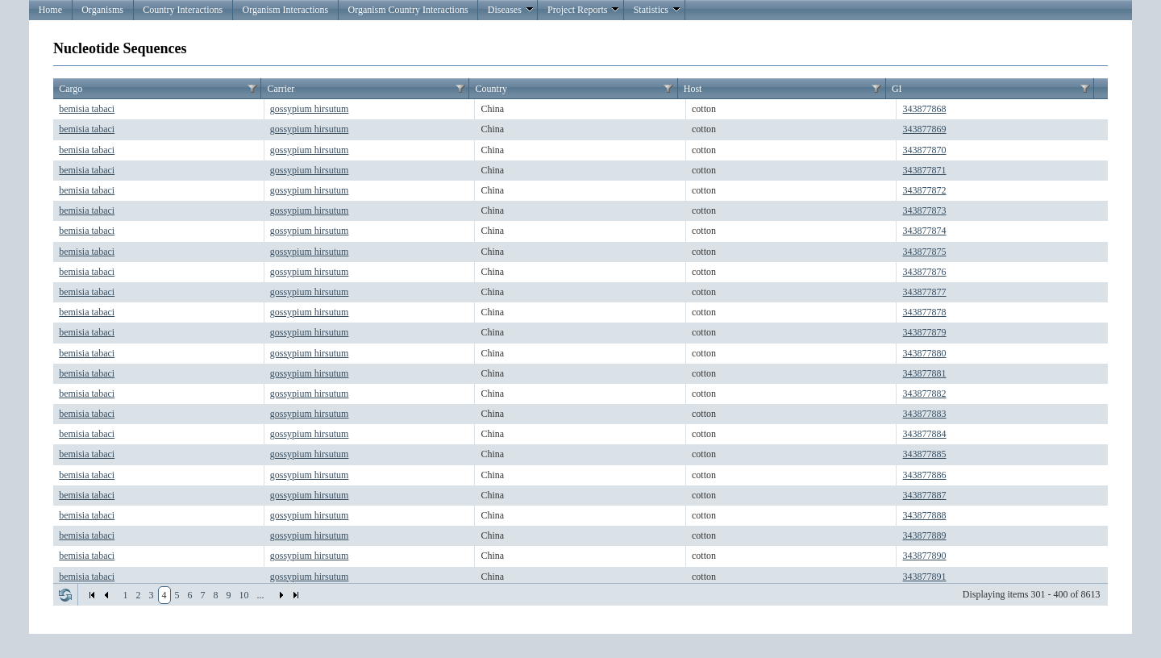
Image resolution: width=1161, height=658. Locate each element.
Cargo (70, 88)
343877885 (925, 454)
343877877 (925, 292)
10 (244, 595)
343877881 (925, 373)
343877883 (925, 413)
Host (693, 88)
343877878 (925, 312)
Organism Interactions (285, 9)
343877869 (925, 129)
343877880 (925, 353)
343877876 (925, 271)
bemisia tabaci (86, 109)
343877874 (925, 230)
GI (897, 88)
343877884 (925, 433)
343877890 (925, 555)
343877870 (925, 150)
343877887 (925, 495)
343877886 (925, 475)
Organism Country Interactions (407, 9)
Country (491, 88)
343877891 (925, 576)
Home (50, 9)
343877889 (925, 535)
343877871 (925, 170)
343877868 (925, 109)
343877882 (925, 393)
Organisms (102, 9)
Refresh (65, 595)
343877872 (925, 190)
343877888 (925, 515)
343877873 (925, 210)
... (260, 595)
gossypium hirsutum (309, 109)
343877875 (925, 251)
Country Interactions (183, 9)
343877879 (925, 332)
